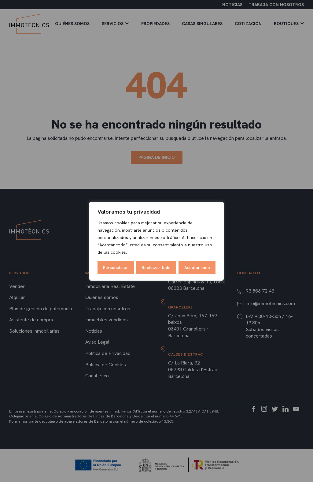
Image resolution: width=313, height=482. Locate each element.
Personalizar (115, 267)
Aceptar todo (197, 267)
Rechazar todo (156, 267)
